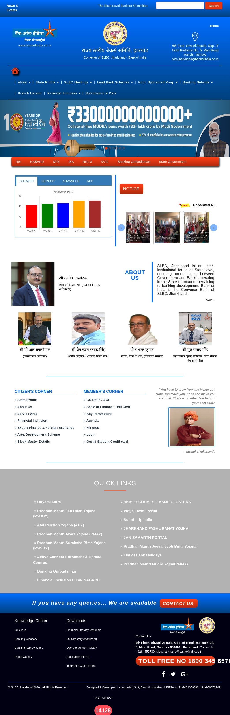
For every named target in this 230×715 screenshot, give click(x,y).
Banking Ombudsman (134, 161)
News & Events (12, 8)
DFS (56, 161)
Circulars (20, 630)
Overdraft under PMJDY (82, 647)
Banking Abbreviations (29, 647)
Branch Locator (30, 93)
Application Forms (78, 656)
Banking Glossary (26, 639)
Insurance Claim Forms (81, 665)
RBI (19, 161)
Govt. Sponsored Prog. (158, 82)
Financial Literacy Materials (84, 630)
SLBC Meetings (78, 82)
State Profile (47, 82)
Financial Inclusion (63, 93)
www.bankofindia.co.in (34, 45)
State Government (173, 161)
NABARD (37, 161)
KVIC (105, 161)
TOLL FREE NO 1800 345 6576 (176, 661)
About (24, 82)
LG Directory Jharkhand (82, 639)
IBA (71, 161)
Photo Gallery (23, 656)
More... (210, 300)
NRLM (87, 161)
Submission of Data (101, 93)
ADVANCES (71, 181)
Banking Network (198, 82)
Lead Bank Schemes (115, 82)
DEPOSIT (48, 181)
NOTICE (131, 189)
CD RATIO (27, 181)
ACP (90, 181)
